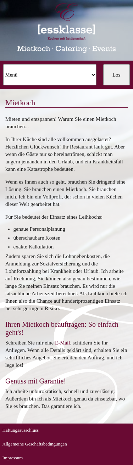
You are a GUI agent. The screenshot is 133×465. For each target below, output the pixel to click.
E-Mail (62, 343)
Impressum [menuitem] (12, 457)
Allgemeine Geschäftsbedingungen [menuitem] (34, 444)
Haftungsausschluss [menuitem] (20, 430)
